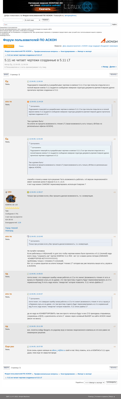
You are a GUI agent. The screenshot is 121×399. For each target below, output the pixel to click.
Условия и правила (101, 396)
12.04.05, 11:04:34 (36, 81)
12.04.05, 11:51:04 (36, 139)
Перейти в (79, 382)
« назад (104, 67)
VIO (9, 192)
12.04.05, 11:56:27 (36, 192)
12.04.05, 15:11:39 (36, 326)
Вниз (6, 74)
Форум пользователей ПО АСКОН (30, 40)
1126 (19, 222)
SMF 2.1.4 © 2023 (12, 396)
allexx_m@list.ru (58, 350)
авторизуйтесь (70, 15)
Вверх (6, 368)
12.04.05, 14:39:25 (36, 274)
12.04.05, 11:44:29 (36, 102)
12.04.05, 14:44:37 (36, 294)
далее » (113, 67)
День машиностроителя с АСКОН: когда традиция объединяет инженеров (90, 46)
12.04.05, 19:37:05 (36, 346)
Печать (114, 74)
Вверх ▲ (112, 396)
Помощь (91, 396)
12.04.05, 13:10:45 (36, 236)
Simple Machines (24, 396)
